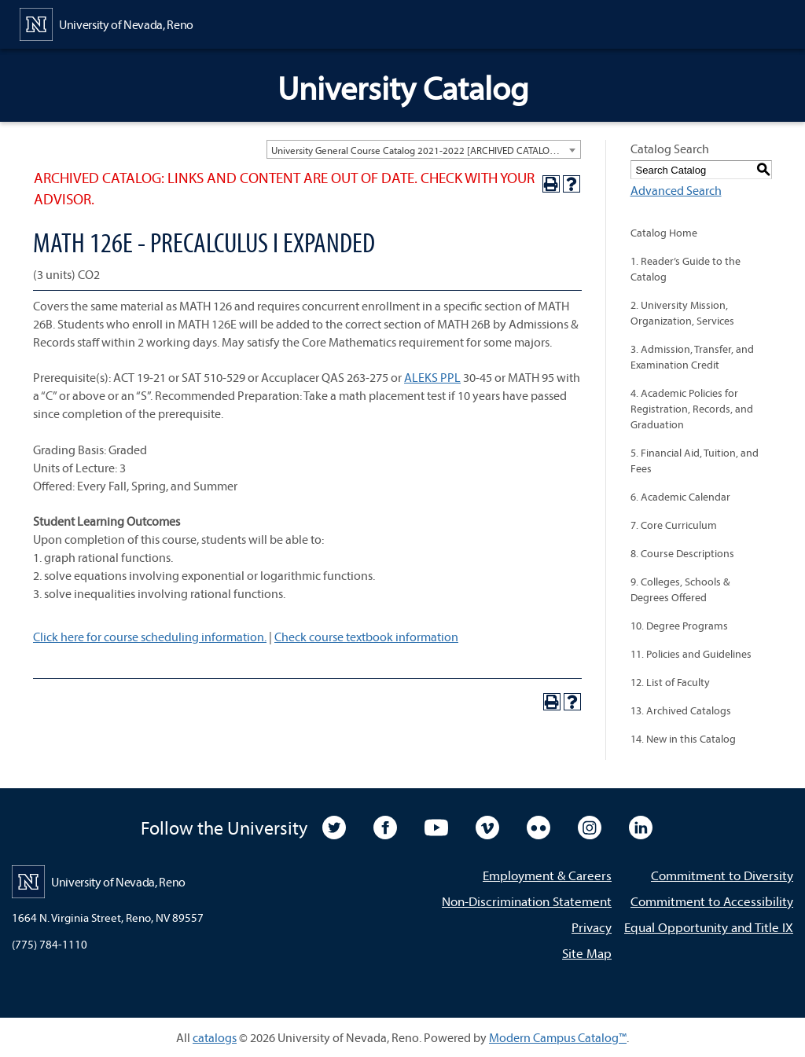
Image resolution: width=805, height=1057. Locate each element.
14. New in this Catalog (683, 739)
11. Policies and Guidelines (691, 654)
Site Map (587, 953)
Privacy (592, 927)
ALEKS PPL (432, 377)
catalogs (215, 1037)
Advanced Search (676, 190)
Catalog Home (663, 233)
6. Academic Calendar (680, 497)
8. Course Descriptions (682, 553)
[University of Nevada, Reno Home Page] (106, 23)
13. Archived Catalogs (680, 710)
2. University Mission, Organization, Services (682, 313)
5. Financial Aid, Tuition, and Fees (694, 460)
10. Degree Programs (679, 625)
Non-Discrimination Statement (527, 901)
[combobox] (423, 149)
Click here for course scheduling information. (149, 636)
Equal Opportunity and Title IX (708, 927)
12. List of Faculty (670, 682)
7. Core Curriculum (673, 525)
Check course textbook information (366, 636)
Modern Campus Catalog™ (558, 1037)
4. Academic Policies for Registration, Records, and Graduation (691, 408)
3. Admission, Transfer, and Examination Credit (692, 357)
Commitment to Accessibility (711, 901)
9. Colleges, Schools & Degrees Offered (680, 589)
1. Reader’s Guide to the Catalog (685, 269)
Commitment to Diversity (722, 875)
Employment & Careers (547, 875)
